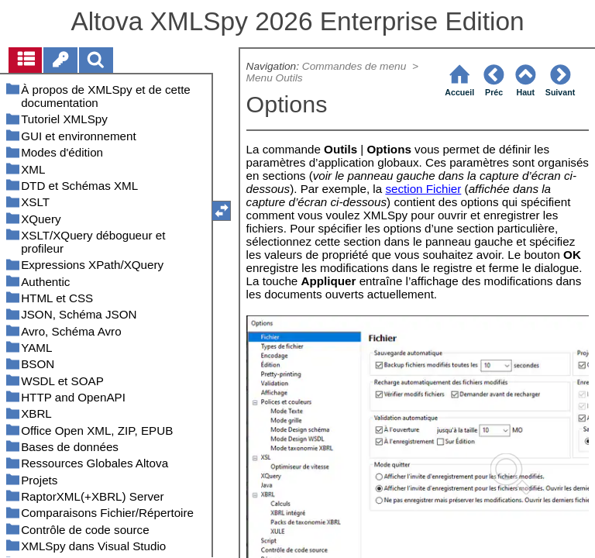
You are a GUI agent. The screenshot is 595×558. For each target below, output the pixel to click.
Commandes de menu (355, 66)
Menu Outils (274, 78)
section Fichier (423, 188)
